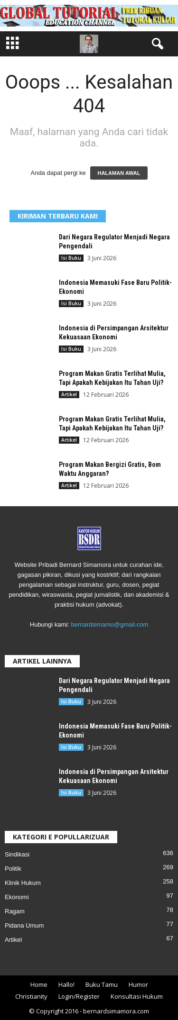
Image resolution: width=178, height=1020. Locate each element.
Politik (13, 868)
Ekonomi (17, 897)
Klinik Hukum (23, 882)
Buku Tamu (101, 984)
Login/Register (79, 996)
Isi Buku (71, 258)
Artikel (69, 394)
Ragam (15, 911)
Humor (138, 984)
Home (38, 984)
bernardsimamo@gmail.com (109, 624)
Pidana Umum (24, 925)
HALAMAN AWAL (118, 173)
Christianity (31, 996)
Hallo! (66, 984)
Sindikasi (17, 854)
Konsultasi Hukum (137, 996)
